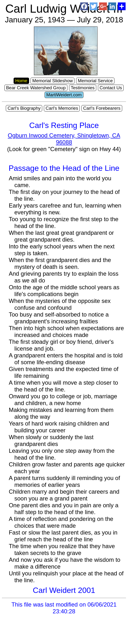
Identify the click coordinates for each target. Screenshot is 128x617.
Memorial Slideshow (52, 80)
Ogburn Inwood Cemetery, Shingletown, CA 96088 (64, 138)
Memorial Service (95, 80)
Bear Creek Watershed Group (36, 87)
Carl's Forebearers (101, 108)
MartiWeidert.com (64, 94)
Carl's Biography (24, 108)
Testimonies (83, 87)
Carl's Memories (62, 108)
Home (21, 80)
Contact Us (111, 87)
